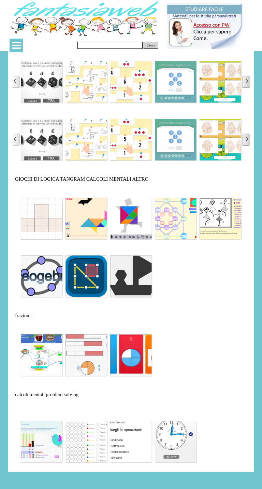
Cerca (151, 45)
